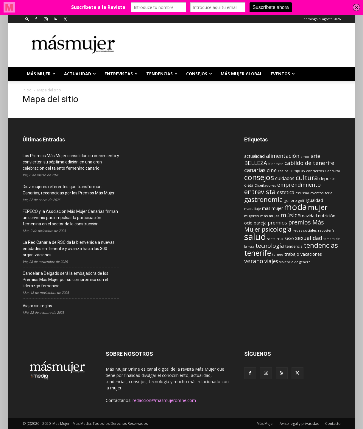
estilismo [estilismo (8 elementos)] (302, 193)
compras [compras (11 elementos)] (297, 170)
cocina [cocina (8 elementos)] (283, 171)
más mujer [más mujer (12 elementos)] (269, 216)
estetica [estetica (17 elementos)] (285, 192)
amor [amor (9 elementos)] (305, 156)
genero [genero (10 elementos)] (290, 200)
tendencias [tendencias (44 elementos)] (321, 245)
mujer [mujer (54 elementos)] (318, 207)
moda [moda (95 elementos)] (295, 206)
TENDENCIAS (161, 74)
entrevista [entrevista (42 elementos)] (260, 191)
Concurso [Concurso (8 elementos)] (332, 171)
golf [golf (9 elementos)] (301, 200)
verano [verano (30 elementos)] (253, 261)
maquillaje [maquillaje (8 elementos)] (252, 209)
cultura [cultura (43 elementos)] (307, 177)
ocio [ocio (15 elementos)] (248, 223)
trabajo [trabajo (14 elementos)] (291, 254)
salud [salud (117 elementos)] (255, 237)
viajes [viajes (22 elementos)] (271, 261)
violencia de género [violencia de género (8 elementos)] (295, 262)
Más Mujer (41, 74)
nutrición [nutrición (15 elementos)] (326, 216)
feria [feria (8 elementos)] (328, 193)
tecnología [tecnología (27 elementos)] (269, 245)
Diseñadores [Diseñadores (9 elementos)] (265, 185)
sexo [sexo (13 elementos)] (289, 238)
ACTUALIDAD (80, 74)
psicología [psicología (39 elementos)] (276, 229)
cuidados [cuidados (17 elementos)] (285, 178)
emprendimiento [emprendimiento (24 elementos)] (299, 184)
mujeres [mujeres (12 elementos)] (251, 216)
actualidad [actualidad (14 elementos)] (254, 156)
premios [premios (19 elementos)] (277, 222)
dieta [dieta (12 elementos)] (248, 185)
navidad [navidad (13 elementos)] (309, 216)
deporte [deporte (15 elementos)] (327, 178)
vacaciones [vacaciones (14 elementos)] (311, 254)
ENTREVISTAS (121, 74)
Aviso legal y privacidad (300, 423)
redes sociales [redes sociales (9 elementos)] (305, 230)
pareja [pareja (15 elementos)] (260, 223)
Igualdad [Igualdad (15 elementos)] (314, 200)
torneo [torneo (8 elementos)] (277, 254)
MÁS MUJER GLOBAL (241, 74)
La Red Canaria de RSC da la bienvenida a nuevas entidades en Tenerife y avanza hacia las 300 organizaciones (69, 248)
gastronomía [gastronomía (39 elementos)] (263, 199)
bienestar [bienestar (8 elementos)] (275, 164)
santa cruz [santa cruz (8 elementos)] (275, 239)
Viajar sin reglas (37, 305)
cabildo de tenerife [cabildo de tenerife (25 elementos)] (309, 162)
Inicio (27, 90)
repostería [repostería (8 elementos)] (326, 230)
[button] (27, 19)
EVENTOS (283, 74)
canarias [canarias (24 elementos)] (255, 170)
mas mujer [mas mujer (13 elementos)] (272, 208)
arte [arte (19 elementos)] (315, 155)
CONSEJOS (199, 74)
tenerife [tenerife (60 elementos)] (257, 253)
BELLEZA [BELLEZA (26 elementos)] (255, 162)
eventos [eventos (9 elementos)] (317, 193)
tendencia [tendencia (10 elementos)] (294, 246)
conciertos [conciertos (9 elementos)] (315, 171)
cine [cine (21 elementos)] (272, 170)
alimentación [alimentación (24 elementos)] (282, 155)
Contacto (333, 423)
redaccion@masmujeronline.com (164, 400)
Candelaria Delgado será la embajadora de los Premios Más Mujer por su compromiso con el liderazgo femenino (65, 279)
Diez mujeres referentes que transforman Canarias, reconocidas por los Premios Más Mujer (69, 189)
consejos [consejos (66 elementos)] (259, 177)
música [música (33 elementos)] (291, 215)
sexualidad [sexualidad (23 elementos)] (308, 237)
